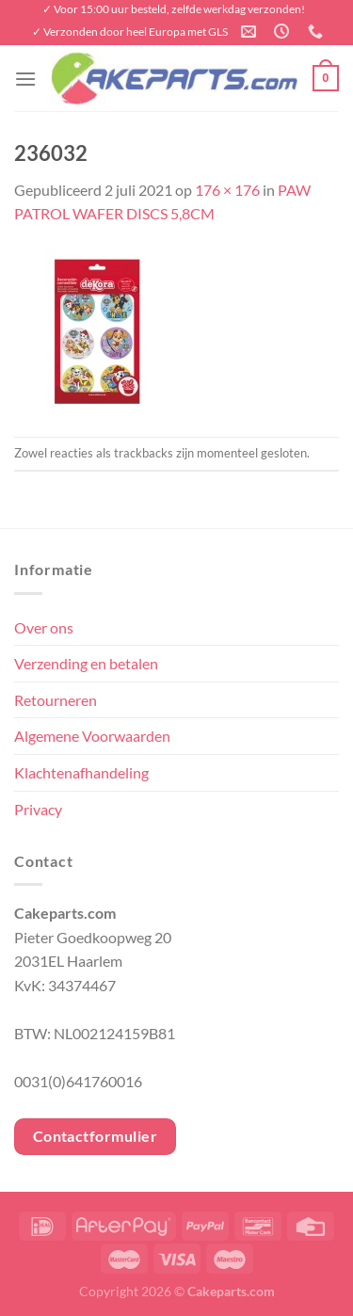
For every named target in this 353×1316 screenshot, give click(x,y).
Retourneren (55, 700)
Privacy (38, 809)
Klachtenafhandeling (81, 772)
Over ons (43, 627)
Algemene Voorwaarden (92, 736)
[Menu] (25, 79)
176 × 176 (227, 190)
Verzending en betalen (86, 663)
